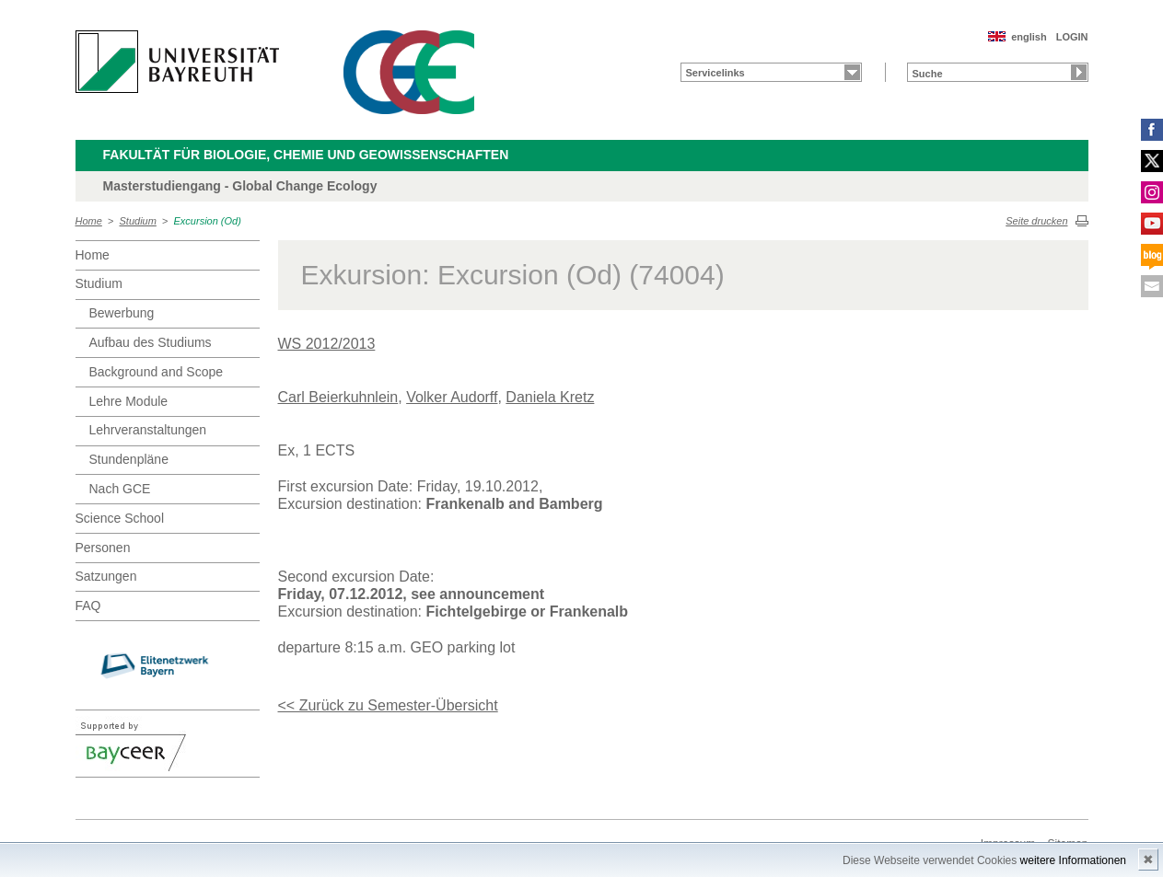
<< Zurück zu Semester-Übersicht (388, 705)
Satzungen (106, 576)
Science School (120, 518)
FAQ (88, 605)
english (1029, 36)
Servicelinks (715, 72)
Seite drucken (1036, 220)
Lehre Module (129, 401)
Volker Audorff (451, 397)
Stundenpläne (129, 459)
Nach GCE (120, 488)
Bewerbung (122, 313)
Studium (138, 220)
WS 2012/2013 (327, 344)
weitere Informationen (1073, 860)
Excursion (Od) (207, 220)
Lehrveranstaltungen (148, 429)
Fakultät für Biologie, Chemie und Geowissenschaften (306, 154)
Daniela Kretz (550, 397)
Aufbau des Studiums (150, 342)
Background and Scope (156, 371)
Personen (103, 547)
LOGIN (1072, 36)
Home (89, 220)
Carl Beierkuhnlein (338, 397)
